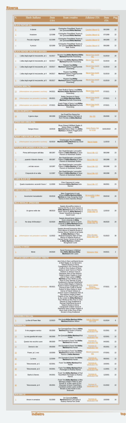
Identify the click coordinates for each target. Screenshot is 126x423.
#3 (98, 40)
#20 (96, 153)
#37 (96, 184)
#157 (92, 92)
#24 (96, 237)
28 (16, 330)
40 (16, 385)
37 (16, 364)
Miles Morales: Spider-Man (92, 210)
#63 (96, 347)
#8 (97, 223)
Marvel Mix (91, 153)
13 (16, 222)
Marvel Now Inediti (92, 55)
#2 (98, 35)
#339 (92, 197)
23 (16, 91)
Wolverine (90, 252)
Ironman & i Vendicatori (92, 330)
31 (16, 342)
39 (16, 375)
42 (16, 236)
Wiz (91, 116)
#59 (96, 331)
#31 (92, 353)
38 (16, 369)
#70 (96, 386)
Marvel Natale (92, 142)
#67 (96, 364)
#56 (96, 400)
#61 (92, 57)
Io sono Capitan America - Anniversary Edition (92, 286)
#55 (94, 116)
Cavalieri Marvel (91, 29)
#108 (94, 321)
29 (16, 336)
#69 (96, 376)
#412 (96, 252)
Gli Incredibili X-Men (92, 195)
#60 (96, 337)
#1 (98, 29)
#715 (94, 130)
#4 (98, 46)
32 (16, 347)
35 (16, 359)
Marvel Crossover (92, 352)
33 (16, 353)
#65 (96, 359)
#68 (96, 370)
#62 (96, 342)
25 (16, 105)
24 (16, 98)
